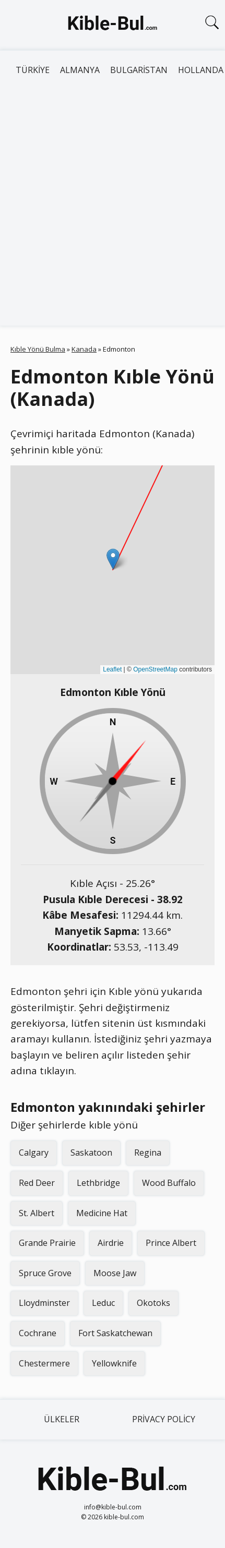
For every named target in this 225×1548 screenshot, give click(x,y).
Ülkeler (61, 1419)
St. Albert (36, 1213)
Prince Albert (171, 1243)
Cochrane (37, 1333)
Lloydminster (44, 1303)
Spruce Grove (45, 1273)
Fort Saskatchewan (115, 1333)
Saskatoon (91, 1152)
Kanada (84, 349)
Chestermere (44, 1363)
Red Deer (37, 1183)
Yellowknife (114, 1363)
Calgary (34, 1152)
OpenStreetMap (155, 669)
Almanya (80, 70)
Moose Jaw (114, 1273)
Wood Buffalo (169, 1183)
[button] (113, 559)
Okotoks (153, 1303)
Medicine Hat (101, 1213)
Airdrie (111, 1243)
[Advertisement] (112, 207)
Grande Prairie (47, 1243)
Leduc (103, 1303)
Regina (147, 1152)
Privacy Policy (163, 1419)
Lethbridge (98, 1183)
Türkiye (33, 70)
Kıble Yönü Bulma (37, 349)
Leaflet (112, 669)
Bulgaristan (139, 70)
